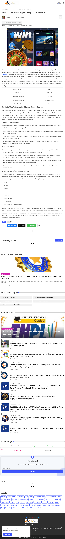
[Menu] (2, 3)
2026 (56, 502)
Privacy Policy (42, 537)
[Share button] (39, 225)
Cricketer (37, 502)
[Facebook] (12, 225)
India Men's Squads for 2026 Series (44, 297)
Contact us (33, 537)
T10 (18, 502)
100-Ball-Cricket (41, 505)
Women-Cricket (5, 499)
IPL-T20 (48, 499)
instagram (17, 450)
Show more (59, 240)
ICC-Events (29, 502)
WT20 (12, 502)
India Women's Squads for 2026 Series (12, 304)
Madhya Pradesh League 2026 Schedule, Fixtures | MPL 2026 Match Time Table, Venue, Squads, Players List (36, 366)
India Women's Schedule (41, 301)
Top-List (50, 502)
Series (31, 499)
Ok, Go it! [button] (7, 534)
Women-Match (23, 499)
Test (7, 502)
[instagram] (35, 518)
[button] (59, 3)
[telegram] (38, 518)
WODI (22, 502)
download (5, 74)
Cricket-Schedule (40, 496)
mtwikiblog (48, 450)
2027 (23, 508)
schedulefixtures (16, 446)
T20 (26, 496)
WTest (33, 505)
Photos (40, 508)
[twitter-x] (30, 518)
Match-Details (11, 496)
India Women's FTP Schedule (9, 301)
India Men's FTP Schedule (8, 297)
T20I (2, 502)
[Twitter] (21, 225)
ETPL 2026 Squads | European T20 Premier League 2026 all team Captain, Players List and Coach (36, 419)
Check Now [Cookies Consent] (13, 530)
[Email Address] (32, 468)
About (26, 537)
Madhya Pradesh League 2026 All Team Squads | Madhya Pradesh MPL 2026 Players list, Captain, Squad (37, 376)
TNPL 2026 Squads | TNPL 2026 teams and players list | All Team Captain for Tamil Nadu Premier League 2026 (37, 355)
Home (3, 9)
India (31, 496)
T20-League (56, 499)
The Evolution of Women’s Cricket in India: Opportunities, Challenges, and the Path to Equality (36, 345)
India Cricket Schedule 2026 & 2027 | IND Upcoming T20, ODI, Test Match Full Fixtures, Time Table (31, 278)
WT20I (44, 502)
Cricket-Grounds (31, 508)
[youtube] (32, 518)
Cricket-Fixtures (51, 496)
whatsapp (50, 446)
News (7, 9)
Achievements (25, 505)
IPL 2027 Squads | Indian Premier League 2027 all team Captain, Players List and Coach (36, 429)
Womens (14, 499)
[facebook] (27, 518)
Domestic (8, 508)
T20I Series (16, 508)
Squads (3, 496)
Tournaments (14, 505)
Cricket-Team (5, 505)
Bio (2, 508)
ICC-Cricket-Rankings (54, 505)
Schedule (20, 496)
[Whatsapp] (31, 225)
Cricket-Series (40, 499)
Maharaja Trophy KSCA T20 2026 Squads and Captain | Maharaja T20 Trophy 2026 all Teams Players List (34, 398)
